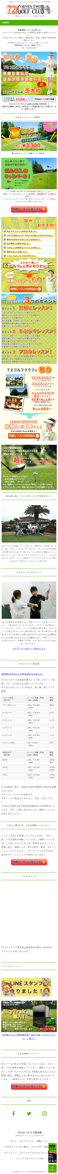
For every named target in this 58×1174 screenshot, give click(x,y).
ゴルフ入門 (36, 1147)
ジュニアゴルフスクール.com (30, 1158)
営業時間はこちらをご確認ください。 (29, 45)
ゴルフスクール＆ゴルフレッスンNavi (37, 1153)
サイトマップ (10, 1153)
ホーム (13, 1141)
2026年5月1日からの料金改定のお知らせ (21, 674)
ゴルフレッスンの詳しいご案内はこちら (29, 649)
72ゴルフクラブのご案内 (16, 1147)
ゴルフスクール (26, 1141)
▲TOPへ (52, 1168)
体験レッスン (43, 1141)
